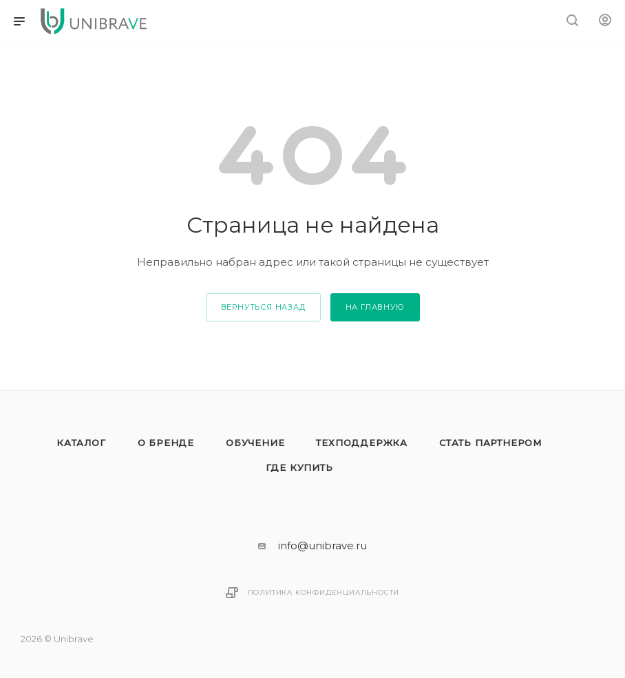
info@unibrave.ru (322, 545)
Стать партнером (490, 442)
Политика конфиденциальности (324, 592)
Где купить (299, 467)
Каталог (81, 442)
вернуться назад (263, 307)
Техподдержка (361, 442)
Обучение (255, 442)
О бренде (166, 442)
